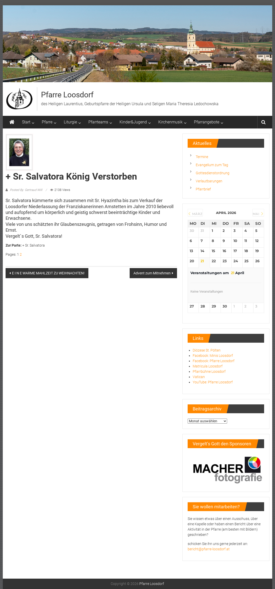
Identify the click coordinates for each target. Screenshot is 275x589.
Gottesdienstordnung (212, 173)
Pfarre (47, 122)
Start (26, 122)
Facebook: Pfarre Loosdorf (213, 361)
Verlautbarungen (209, 181)
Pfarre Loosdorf (67, 94)
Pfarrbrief (203, 189)
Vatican (199, 377)
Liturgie (70, 122)
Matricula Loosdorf (208, 366)
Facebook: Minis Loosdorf (213, 356)
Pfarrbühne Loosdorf (209, 371)
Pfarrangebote (206, 122)
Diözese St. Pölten (207, 350)
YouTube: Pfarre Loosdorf (213, 382)
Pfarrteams (98, 122)
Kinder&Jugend (133, 122)
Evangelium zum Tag (212, 165)
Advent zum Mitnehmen (152, 273)
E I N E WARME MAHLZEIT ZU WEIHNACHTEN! (48, 273)
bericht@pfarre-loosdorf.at (209, 549)
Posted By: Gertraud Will (26, 190)
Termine (202, 157)
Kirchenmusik (170, 122)
